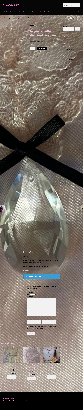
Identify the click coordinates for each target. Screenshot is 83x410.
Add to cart (41, 48)
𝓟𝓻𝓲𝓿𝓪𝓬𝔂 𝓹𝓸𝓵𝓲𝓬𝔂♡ (7, 400)
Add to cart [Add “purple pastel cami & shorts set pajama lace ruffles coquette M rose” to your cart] (31, 378)
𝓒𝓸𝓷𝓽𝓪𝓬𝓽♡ (46, 12)
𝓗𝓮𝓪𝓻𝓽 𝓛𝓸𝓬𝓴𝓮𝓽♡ (11, 5)
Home (6, 18)
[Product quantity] (32, 48)
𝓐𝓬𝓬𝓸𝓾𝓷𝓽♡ (30, 12)
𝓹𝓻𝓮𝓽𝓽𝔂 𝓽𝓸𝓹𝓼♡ (12, 18)
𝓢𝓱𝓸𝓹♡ (5, 12)
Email (44, 319)
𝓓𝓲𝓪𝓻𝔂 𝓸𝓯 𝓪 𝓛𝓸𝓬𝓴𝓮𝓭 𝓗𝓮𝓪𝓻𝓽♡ (17, 12)
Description (6, 253)
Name (29, 319)
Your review (30, 296)
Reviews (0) (6, 258)
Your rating (30, 292)
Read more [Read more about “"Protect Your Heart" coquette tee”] (51, 377)
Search (65, 26)
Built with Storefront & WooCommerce (24, 400)
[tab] (11, 253)
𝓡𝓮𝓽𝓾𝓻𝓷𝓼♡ (38, 12)
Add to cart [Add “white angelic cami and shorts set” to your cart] (12, 377)
